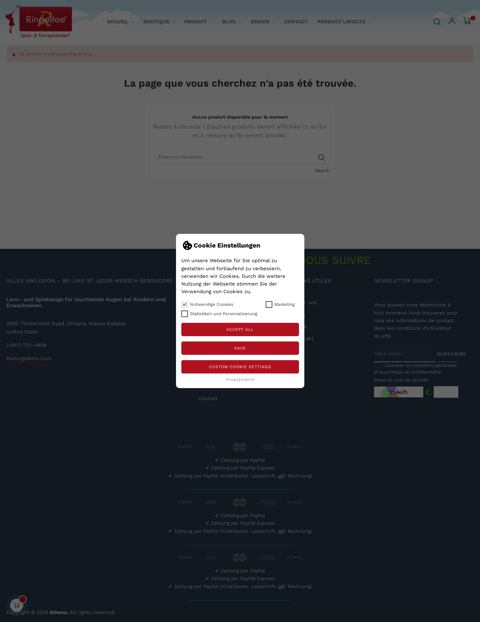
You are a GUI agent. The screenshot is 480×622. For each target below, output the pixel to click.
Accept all (240, 329)
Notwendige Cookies (207, 304)
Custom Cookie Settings (240, 366)
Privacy (232, 379)
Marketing (280, 304)
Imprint (248, 379)
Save (240, 348)
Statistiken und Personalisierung (219, 314)
